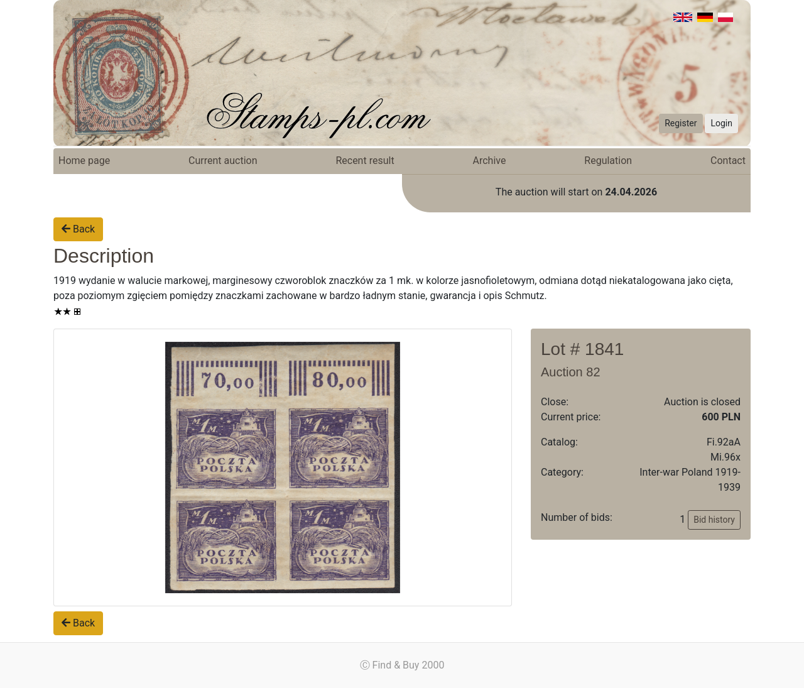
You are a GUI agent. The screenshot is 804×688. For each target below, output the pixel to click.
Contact (728, 161)
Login (721, 123)
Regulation (608, 161)
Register (681, 123)
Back (78, 229)
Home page (84, 161)
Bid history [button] (714, 520)
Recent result (364, 161)
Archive (489, 161)
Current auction (222, 161)
